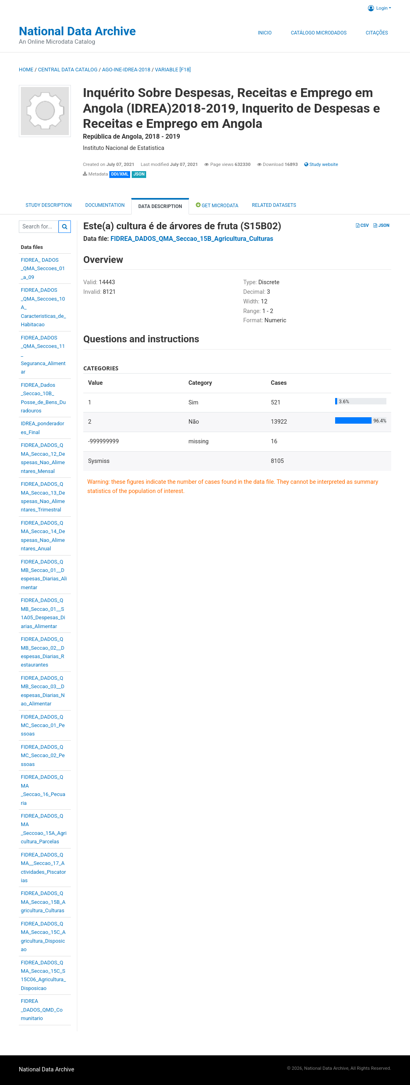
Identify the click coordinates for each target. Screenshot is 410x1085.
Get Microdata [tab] (217, 205)
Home (26, 70)
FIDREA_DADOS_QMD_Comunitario (41, 1009)
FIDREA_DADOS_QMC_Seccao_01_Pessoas (43, 725)
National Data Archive (77, 31)
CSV (362, 225)
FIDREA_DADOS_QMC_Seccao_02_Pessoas (43, 755)
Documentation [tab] (105, 205)
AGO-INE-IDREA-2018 (126, 70)
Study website (321, 164)
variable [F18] (173, 70)
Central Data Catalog (67, 70)
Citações (377, 33)
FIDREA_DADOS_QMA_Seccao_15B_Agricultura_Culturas (43, 901)
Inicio (264, 33)
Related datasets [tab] (274, 205)
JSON (381, 225)
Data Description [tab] (160, 206)
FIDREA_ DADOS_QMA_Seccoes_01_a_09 (43, 268)
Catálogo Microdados (318, 33)
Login (378, 8)
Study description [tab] (49, 205)
